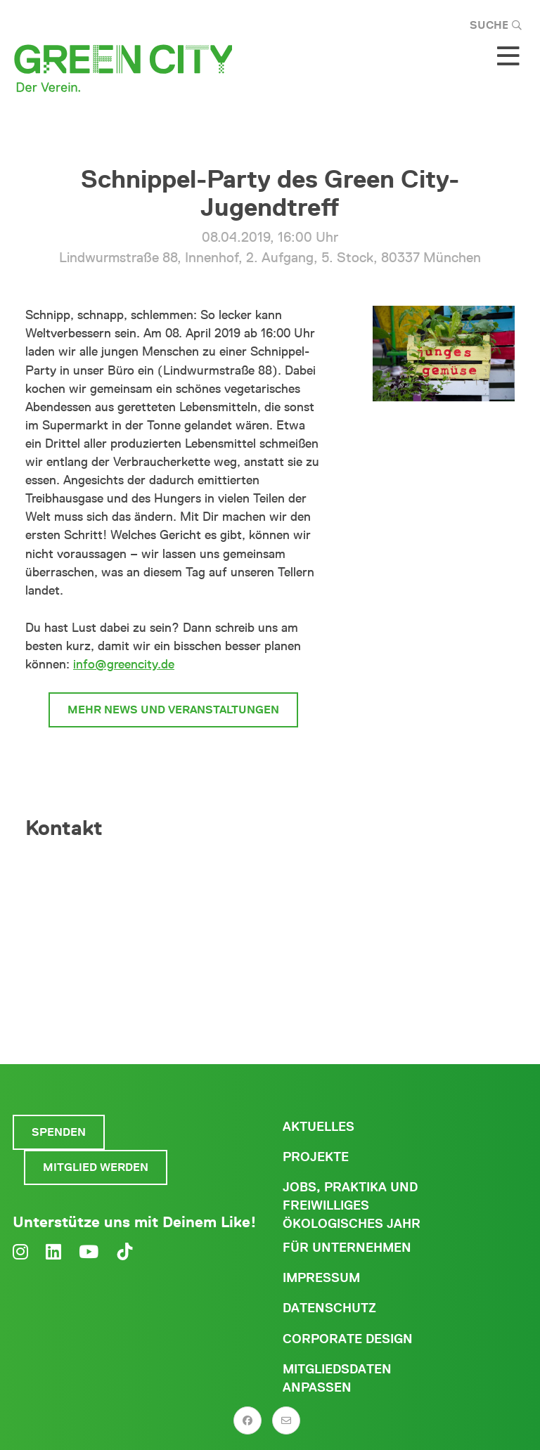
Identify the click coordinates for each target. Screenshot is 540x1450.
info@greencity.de (123, 664)
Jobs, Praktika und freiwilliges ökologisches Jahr (351, 1205)
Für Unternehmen (347, 1247)
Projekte (316, 1157)
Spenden (59, 1132)
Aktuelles (318, 1126)
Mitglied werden (95, 1167)
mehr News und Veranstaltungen (173, 709)
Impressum (321, 1278)
